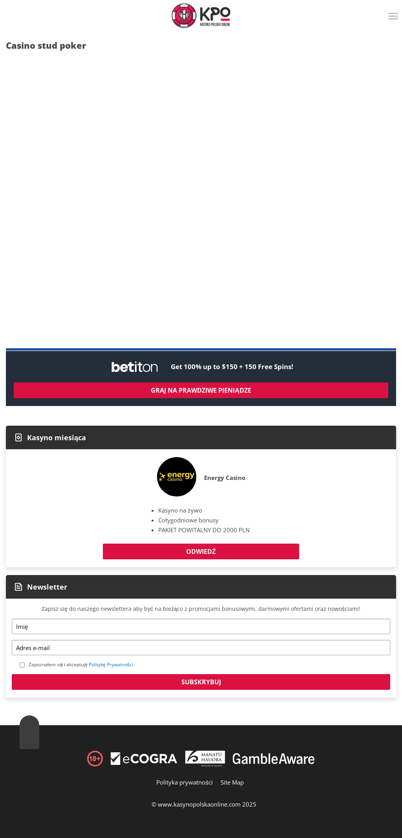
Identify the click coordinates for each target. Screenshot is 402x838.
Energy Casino (224, 477)
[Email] (201, 647)
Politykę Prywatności (111, 664)
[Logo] (201, 15)
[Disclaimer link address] (144, 762)
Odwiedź (201, 551)
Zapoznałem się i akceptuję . (81, 664)
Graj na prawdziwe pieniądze (201, 390)
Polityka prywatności (184, 782)
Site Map (232, 782)
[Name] (201, 626)
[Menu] (394, 19)
